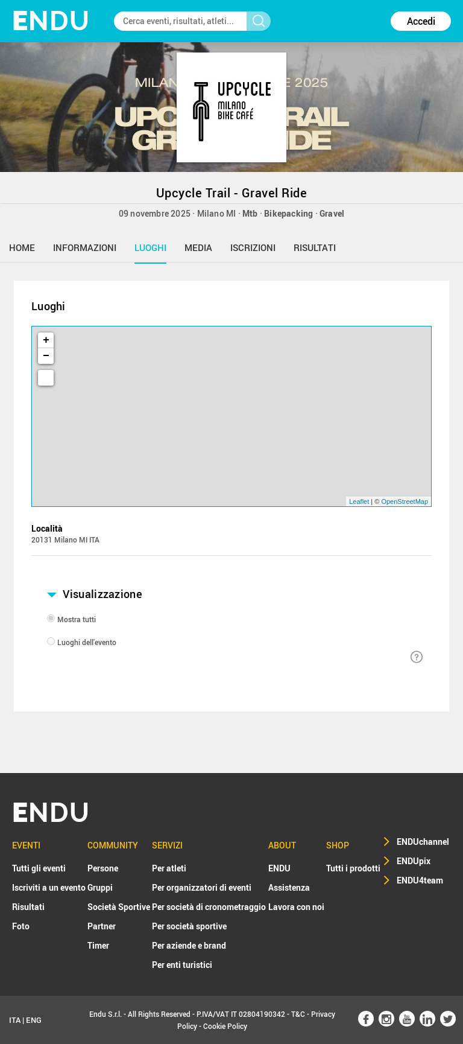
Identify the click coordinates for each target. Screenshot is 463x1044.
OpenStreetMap (404, 501)
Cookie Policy (225, 1026)
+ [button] (46, 340)
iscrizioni (253, 247)
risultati (315, 247)
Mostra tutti (76, 619)
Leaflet (359, 501)
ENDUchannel (423, 841)
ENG (34, 1019)
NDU (51, 20)
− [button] (46, 356)
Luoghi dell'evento (86, 642)
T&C (298, 1014)
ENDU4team (420, 880)
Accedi (421, 21)
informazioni (84, 247)
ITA (14, 1019)
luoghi (150, 247)
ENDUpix (413, 861)
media (198, 247)
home (22, 247)
